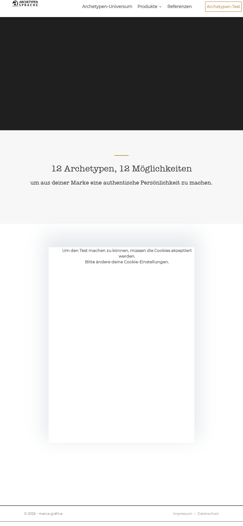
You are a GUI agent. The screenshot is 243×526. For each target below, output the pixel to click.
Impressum (182, 514)
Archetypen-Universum (107, 7)
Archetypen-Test (223, 6)
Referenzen (179, 7)
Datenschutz (208, 514)
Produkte (147, 7)
